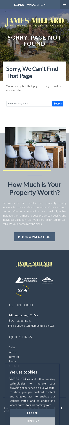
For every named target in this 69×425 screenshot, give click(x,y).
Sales (12, 347)
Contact (14, 366)
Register (14, 356)
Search (58, 103)
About (13, 352)
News (12, 361)
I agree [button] (32, 419)
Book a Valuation (34, 236)
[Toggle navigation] (64, 4)
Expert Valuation (30, 4)
